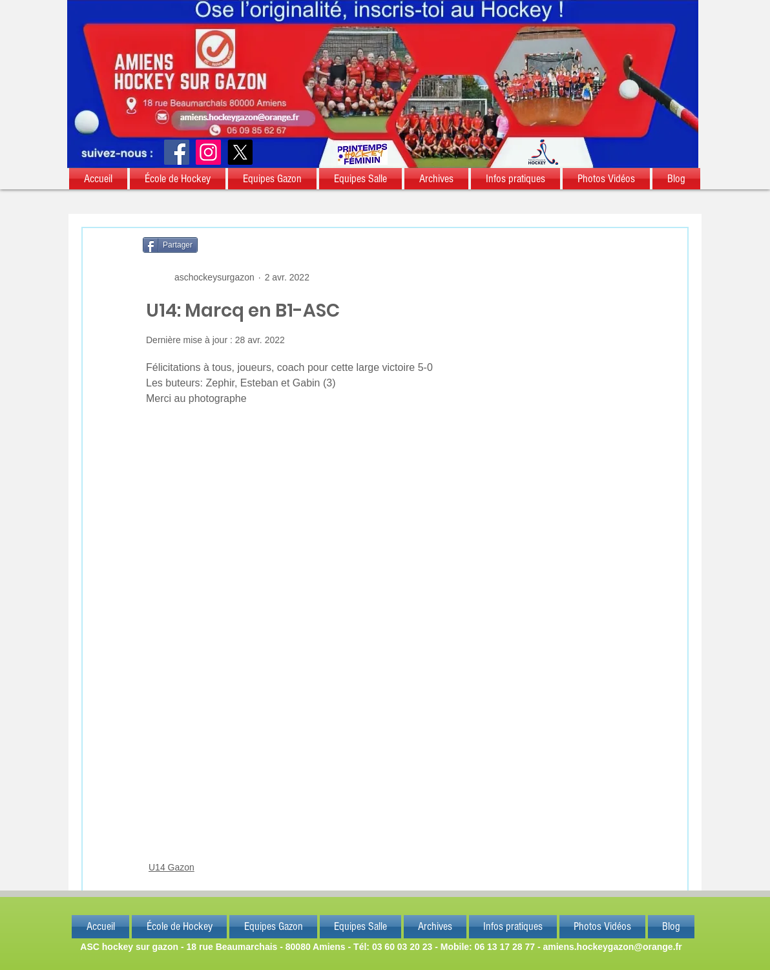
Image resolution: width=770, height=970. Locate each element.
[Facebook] (176, 152)
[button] (99, 178)
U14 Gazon (171, 867)
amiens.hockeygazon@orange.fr (612, 947)
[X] (240, 152)
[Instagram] (208, 152)
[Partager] (170, 245)
